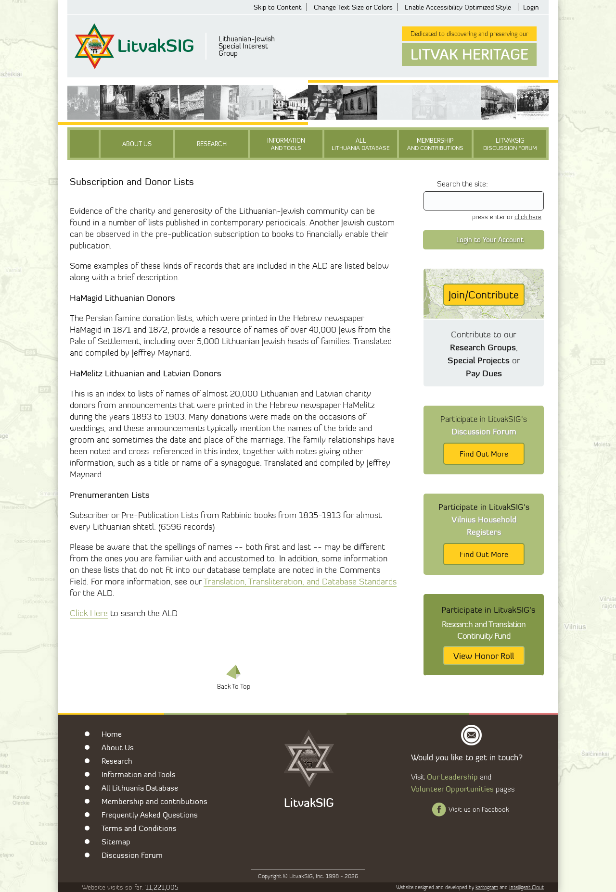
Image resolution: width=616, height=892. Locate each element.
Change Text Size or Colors (353, 7)
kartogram (486, 887)
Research (212, 144)
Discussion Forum (132, 855)
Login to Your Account (490, 239)
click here (527, 217)
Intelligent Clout (526, 887)
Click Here (89, 613)
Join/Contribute (484, 294)
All (360, 143)
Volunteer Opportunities (452, 788)
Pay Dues (484, 373)
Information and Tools (139, 774)
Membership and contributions (154, 801)
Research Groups (483, 347)
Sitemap (116, 841)
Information (286, 143)
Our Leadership (452, 776)
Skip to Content (278, 7)
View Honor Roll (483, 655)
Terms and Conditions (139, 828)
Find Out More (484, 453)
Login (531, 7)
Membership (435, 143)
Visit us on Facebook (479, 809)
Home (112, 734)
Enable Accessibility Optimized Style (458, 7)
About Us (137, 144)
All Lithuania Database (140, 788)
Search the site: (462, 183)
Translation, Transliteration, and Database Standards (300, 581)
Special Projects (479, 360)
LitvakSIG (510, 143)
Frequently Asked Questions (150, 814)
